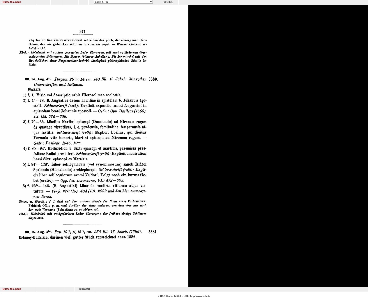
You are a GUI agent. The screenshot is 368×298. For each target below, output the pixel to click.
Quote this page (11, 2)
